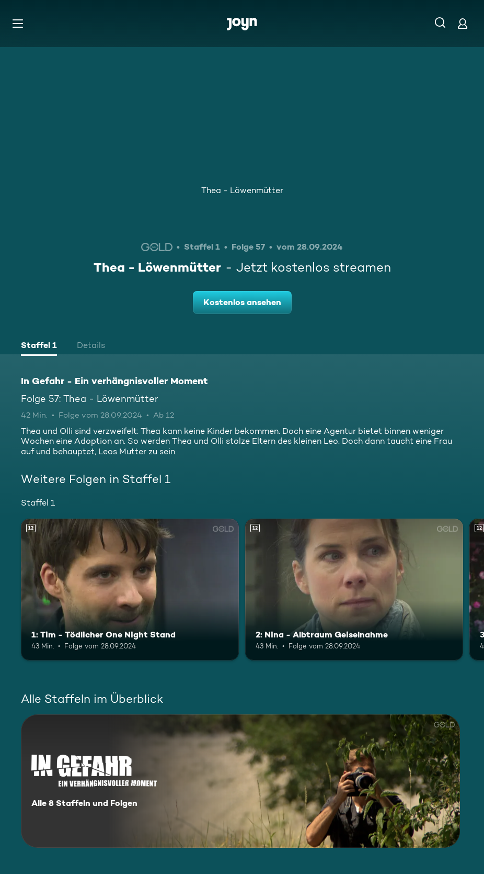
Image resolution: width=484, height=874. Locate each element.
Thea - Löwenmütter (242, 190)
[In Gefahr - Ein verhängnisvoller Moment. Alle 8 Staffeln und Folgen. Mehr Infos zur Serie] (240, 781)
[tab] (39, 346)
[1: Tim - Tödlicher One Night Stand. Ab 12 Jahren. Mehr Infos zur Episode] (130, 589)
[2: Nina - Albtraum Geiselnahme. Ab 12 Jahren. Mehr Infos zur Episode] (354, 589)
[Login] (462, 23)
